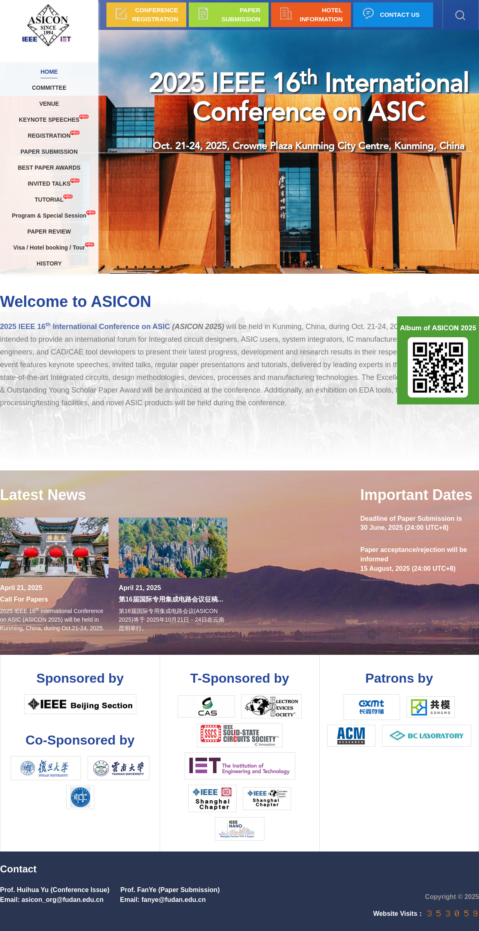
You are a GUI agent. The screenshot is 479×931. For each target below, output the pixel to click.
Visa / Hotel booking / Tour (49, 246)
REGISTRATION (49, 134)
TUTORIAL (49, 198)
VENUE (49, 103)
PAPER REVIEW (49, 231)
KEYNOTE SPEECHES (49, 118)
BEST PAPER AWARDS (49, 167)
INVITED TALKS (49, 182)
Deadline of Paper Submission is (411, 518)
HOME (49, 71)
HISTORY (48, 263)
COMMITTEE (49, 87)
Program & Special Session (49, 214)
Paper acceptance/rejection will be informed (413, 554)
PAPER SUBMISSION (49, 151)
